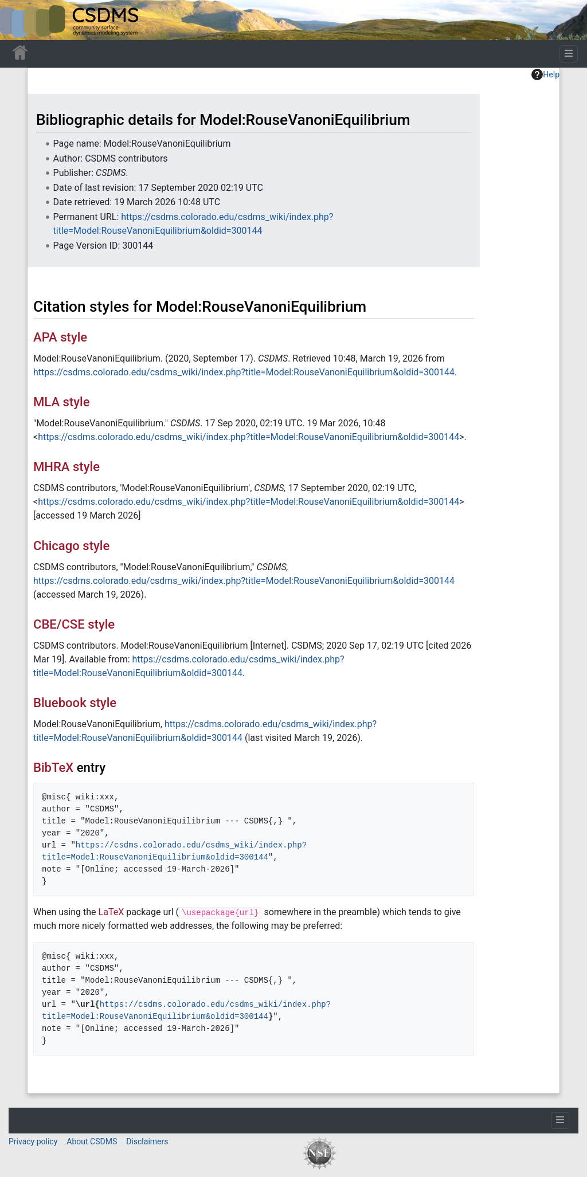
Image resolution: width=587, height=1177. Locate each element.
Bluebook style (74, 703)
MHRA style (66, 467)
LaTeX (111, 912)
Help (545, 74)
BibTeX (53, 767)
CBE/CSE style (74, 624)
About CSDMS (91, 1141)
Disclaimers (147, 1141)
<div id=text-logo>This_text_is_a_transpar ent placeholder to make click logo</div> (18, 20)
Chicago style (71, 546)
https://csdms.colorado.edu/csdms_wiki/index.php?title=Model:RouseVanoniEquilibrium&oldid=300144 (244, 372)
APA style (60, 337)
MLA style (61, 402)
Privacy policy (33, 1141)
